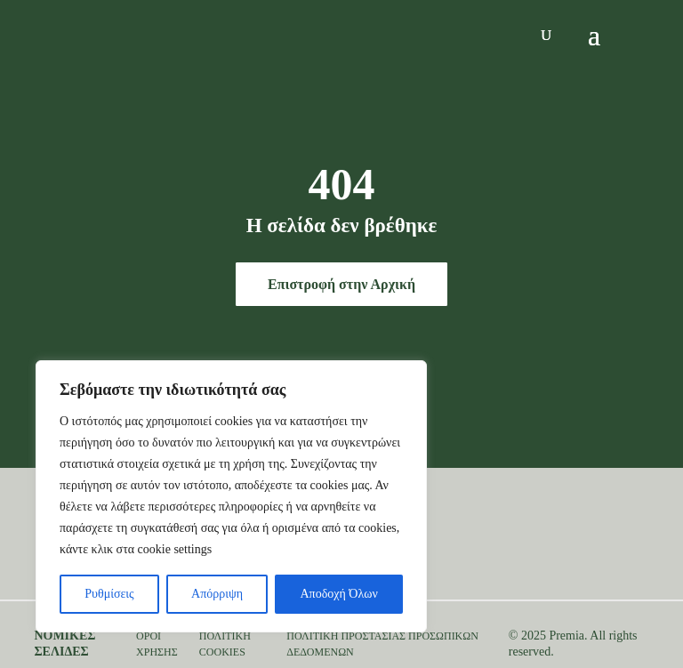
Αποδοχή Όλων (339, 593)
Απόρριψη (217, 593)
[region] (231, 496)
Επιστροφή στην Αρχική (341, 284)
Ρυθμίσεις (108, 593)
